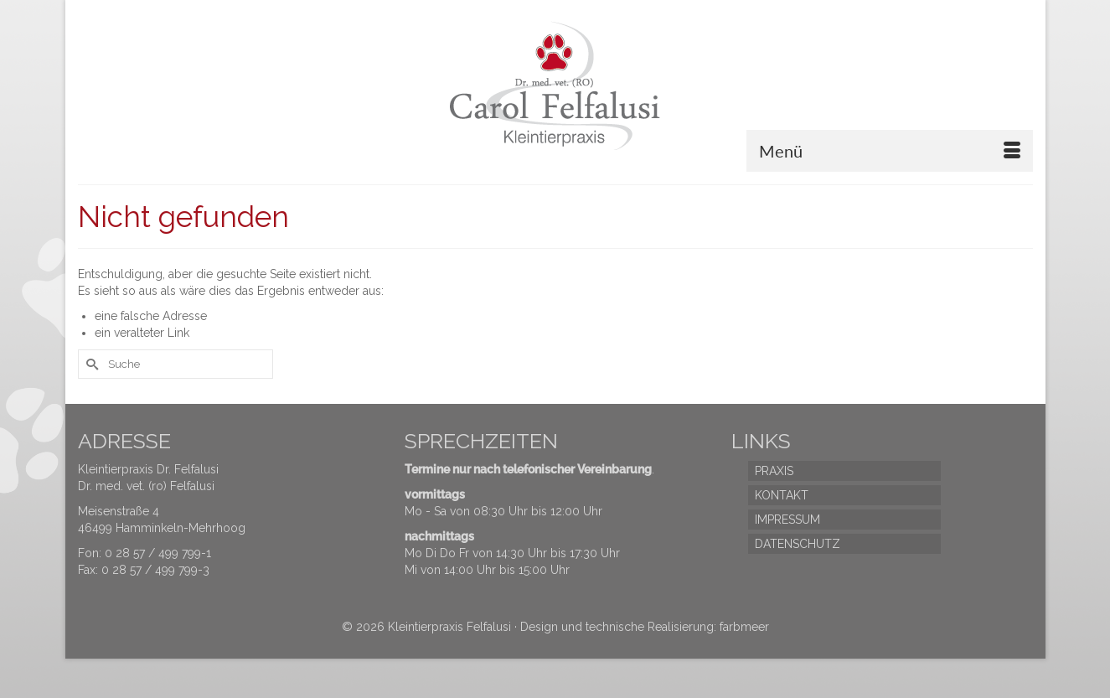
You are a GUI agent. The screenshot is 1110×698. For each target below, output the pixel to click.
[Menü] (889, 151)
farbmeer (744, 626)
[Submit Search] (90, 364)
